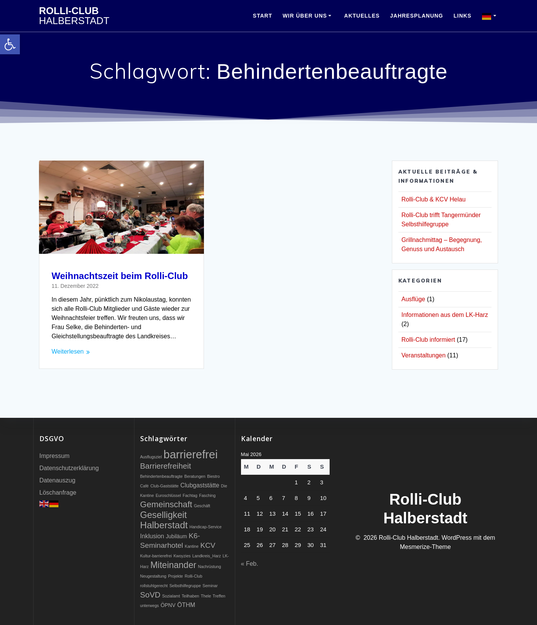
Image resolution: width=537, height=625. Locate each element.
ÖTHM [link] (186, 605)
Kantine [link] (192, 546)
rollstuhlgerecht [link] (154, 585)
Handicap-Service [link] (205, 526)
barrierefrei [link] (190, 454)
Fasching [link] (207, 495)
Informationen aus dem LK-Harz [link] (444, 315)
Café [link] (144, 486)
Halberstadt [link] (164, 525)
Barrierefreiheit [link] (165, 466)
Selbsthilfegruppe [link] (185, 585)
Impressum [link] (54, 456)
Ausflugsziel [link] (151, 457)
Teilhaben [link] (190, 596)
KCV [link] (207, 545)
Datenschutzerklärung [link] (69, 468)
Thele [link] (206, 596)
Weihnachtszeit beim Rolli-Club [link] (120, 276)
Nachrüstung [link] (209, 566)
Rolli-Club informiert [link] (428, 339)
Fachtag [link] (190, 495)
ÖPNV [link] (167, 605)
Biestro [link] (213, 476)
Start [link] (262, 16)
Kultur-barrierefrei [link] (156, 556)
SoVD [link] (150, 595)
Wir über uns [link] (305, 16)
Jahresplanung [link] (416, 16)
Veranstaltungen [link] (423, 355)
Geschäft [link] (202, 505)
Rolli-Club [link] (74, 16)
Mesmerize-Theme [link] (425, 547)
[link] (10, 44)
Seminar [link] (210, 585)
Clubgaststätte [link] (199, 485)
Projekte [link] (175, 576)
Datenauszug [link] (57, 480)
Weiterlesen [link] (68, 351)
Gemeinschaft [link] (166, 504)
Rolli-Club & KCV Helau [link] (433, 199)
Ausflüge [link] (413, 299)
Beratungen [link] (194, 476)
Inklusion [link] (152, 536)
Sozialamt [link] (171, 596)
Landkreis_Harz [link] (206, 556)
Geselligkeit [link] (163, 515)
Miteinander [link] (173, 565)
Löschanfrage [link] (57, 492)
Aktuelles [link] (362, 16)
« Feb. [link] (249, 563)
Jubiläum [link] (176, 536)
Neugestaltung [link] (153, 576)
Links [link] (462, 16)
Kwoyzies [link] (182, 556)
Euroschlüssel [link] (168, 495)
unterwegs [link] (149, 605)
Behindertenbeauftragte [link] (161, 476)
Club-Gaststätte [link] (164, 486)
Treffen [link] (219, 596)
